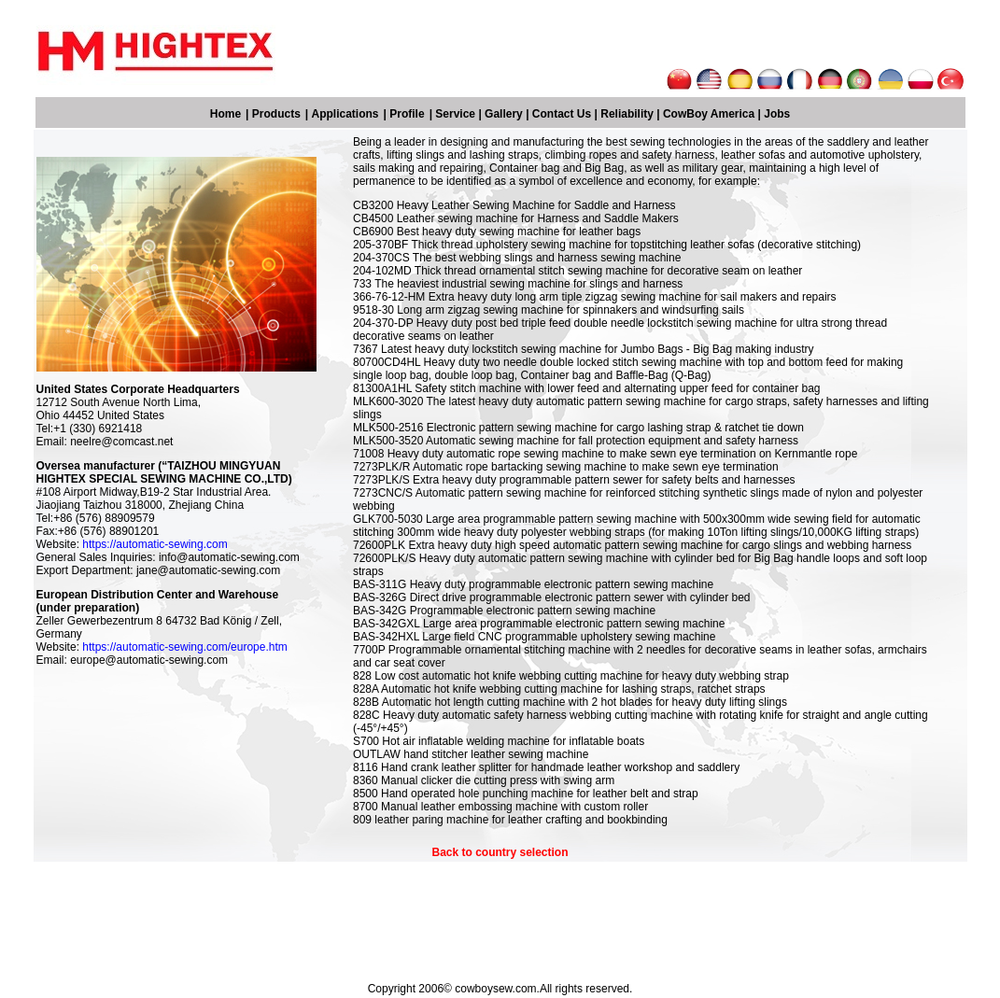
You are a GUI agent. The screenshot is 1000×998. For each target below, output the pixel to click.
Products (276, 113)
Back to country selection (499, 852)
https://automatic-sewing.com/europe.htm (184, 647)
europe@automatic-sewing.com (149, 660)
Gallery (504, 113)
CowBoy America (708, 113)
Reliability (627, 113)
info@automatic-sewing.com (229, 557)
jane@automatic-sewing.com (208, 570)
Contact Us (561, 113)
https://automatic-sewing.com (154, 544)
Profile (406, 113)
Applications (345, 113)
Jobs (777, 113)
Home (225, 113)
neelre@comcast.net (121, 441)
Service (455, 113)
